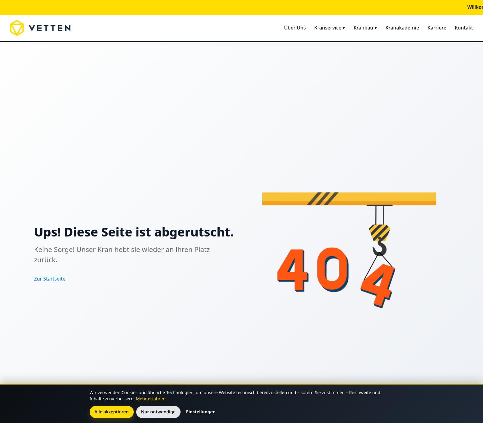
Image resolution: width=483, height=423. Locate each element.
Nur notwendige (158, 412)
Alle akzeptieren (112, 412)
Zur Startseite (49, 278)
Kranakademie (402, 27)
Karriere (436, 27)
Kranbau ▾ (365, 27)
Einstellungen (201, 412)
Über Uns (295, 27)
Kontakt (464, 27)
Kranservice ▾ (329, 27)
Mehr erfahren (151, 399)
